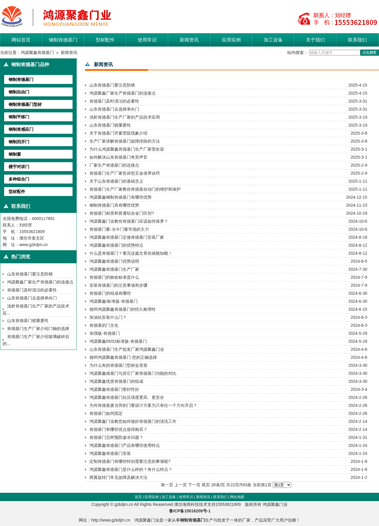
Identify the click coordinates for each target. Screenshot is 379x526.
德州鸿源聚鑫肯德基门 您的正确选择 (123, 357)
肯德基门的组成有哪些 (110, 293)
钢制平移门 (19, 116)
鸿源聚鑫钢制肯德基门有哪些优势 (120, 197)
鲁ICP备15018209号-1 (191, 511)
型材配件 (105, 39)
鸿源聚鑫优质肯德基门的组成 (116, 381)
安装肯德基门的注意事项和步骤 (118, 285)
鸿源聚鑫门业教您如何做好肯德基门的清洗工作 (132, 421)
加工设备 (273, 39)
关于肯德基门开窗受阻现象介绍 (118, 133)
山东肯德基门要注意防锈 (30, 274)
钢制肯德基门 (63, 39)
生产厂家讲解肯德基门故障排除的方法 (124, 141)
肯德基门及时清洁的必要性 (32, 290)
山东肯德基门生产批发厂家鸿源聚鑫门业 (126, 349)
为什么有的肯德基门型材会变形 (118, 365)
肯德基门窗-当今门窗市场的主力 (119, 229)
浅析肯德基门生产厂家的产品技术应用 (124, 117)
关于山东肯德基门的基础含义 (116, 181)
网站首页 (21, 39)
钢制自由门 (19, 92)
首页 (138, 497)
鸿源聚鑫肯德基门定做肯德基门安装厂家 (126, 237)
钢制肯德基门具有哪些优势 (114, 205)
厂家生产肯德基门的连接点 (114, 165)
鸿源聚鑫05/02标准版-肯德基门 (118, 341)
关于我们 (315, 39)
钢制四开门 (19, 141)
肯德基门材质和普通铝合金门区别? (121, 213)
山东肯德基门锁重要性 (28, 320)
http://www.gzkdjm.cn (110, 520)
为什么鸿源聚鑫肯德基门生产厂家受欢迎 (126, 149)
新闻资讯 (189, 39)
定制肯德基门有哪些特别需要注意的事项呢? (130, 461)
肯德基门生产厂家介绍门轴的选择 (38, 328)
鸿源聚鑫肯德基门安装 (110, 453)
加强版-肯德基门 (104, 333)
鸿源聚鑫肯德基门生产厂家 (114, 269)
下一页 (194, 484)
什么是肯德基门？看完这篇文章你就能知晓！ (130, 253)
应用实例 (231, 39)
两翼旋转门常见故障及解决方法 (118, 477)
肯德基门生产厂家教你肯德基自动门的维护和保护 (135, 189)
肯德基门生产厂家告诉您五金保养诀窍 (124, 173)
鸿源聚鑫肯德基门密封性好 (114, 389)
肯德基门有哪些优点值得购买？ (118, 429)
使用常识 (147, 39)
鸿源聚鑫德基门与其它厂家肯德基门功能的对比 (132, 373)
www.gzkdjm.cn (33, 244)
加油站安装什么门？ (108, 317)
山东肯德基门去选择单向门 (32, 298)
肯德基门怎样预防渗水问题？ (116, 437)
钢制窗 (15, 154)
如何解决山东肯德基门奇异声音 (118, 157)
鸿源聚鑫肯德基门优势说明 (114, 261)
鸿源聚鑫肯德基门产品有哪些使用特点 (124, 445)
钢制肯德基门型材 (25, 104)
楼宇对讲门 (19, 166)
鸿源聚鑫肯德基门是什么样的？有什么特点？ (130, 469)
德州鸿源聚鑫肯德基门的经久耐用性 (122, 309)
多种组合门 (19, 179)
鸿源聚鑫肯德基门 (37, 52)
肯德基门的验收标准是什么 (114, 277)
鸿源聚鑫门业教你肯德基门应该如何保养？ (128, 221)
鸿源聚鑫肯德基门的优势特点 (116, 245)
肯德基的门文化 (103, 325)
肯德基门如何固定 (106, 413)
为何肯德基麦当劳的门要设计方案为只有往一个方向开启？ (143, 405)
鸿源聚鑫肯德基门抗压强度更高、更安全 (126, 397)
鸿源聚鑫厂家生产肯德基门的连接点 (40, 282)
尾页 (206, 484)
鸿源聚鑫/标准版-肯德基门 (113, 301)
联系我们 (357, 39)
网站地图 (237, 497)
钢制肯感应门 (21, 129)
